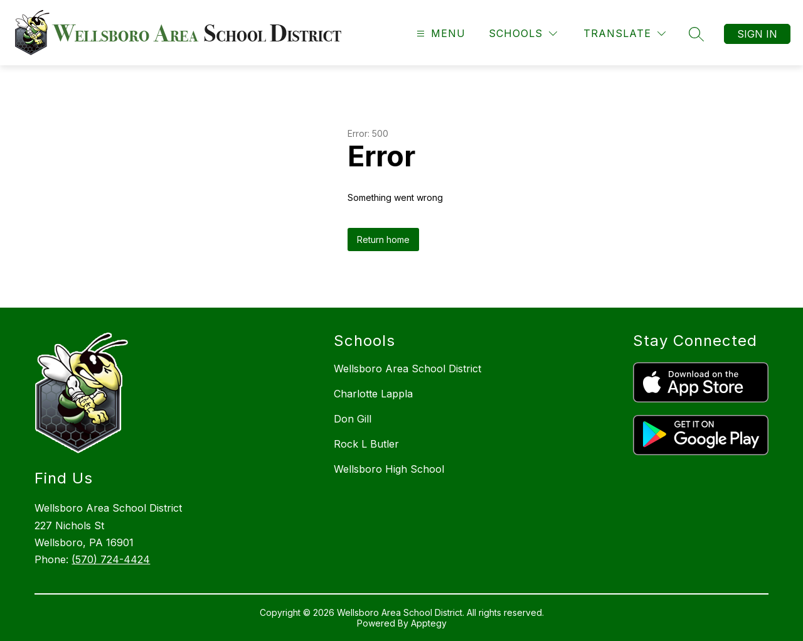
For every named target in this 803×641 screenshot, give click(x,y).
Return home (383, 239)
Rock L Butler (366, 444)
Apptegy (429, 623)
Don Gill (352, 418)
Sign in (757, 34)
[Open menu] (439, 33)
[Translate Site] (624, 33)
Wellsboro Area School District (407, 368)
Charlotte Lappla (373, 393)
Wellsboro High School (389, 469)
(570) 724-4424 (111, 559)
